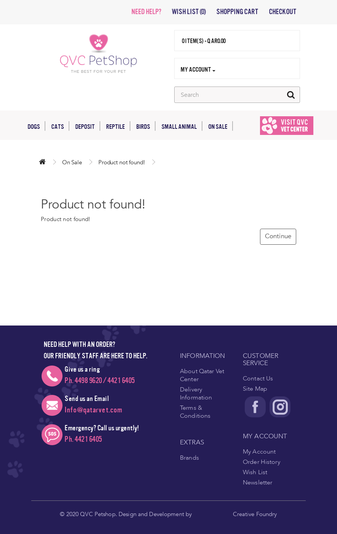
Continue (278, 236)
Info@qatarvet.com (93, 410)
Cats (60, 126)
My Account (259, 451)
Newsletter (257, 482)
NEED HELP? (146, 12)
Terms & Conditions (195, 412)
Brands (189, 458)
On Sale (220, 126)
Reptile (118, 126)
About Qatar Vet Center (202, 375)
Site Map (255, 389)
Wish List (255, 472)
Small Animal (181, 126)
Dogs (36, 126)
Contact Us (258, 378)
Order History (261, 462)
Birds (146, 126)
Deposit (87, 126)
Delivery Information (196, 393)
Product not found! (121, 162)
